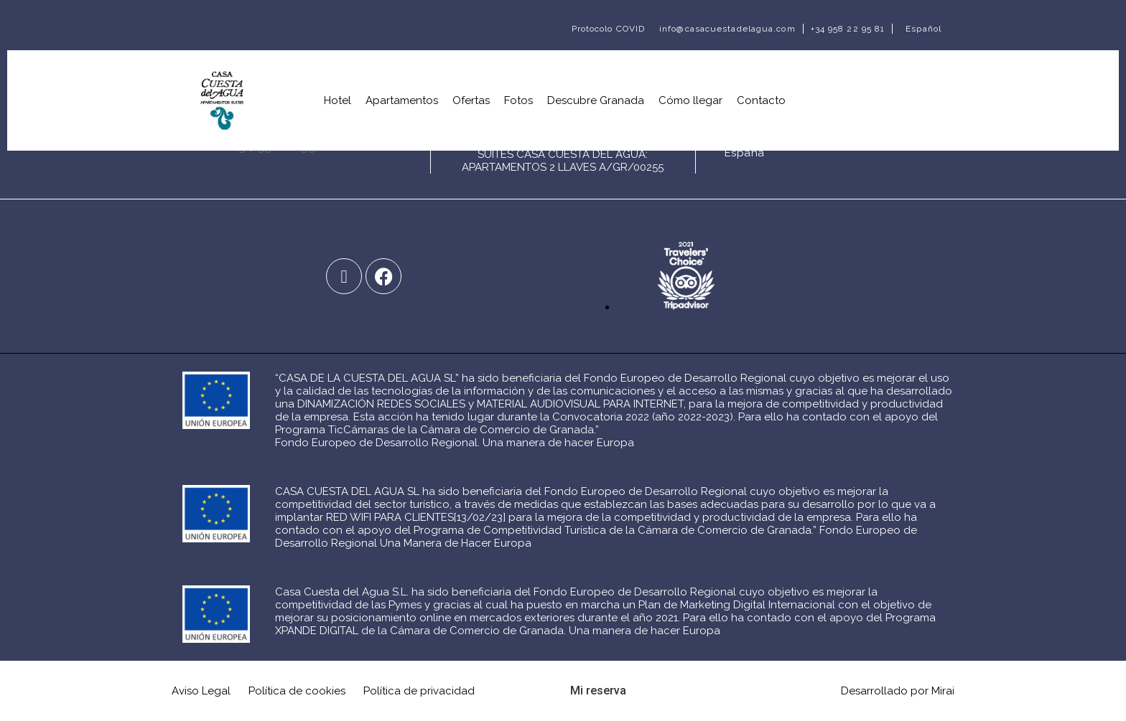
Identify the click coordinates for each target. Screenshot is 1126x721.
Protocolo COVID (609, 29)
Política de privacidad (419, 690)
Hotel (337, 100)
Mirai (942, 690)
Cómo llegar (690, 100)
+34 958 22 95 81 (848, 29)
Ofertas (471, 100)
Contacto (761, 100)
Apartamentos (402, 100)
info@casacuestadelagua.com (727, 29)
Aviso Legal (201, 690)
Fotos (518, 100)
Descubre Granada (595, 100)
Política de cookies (296, 690)
